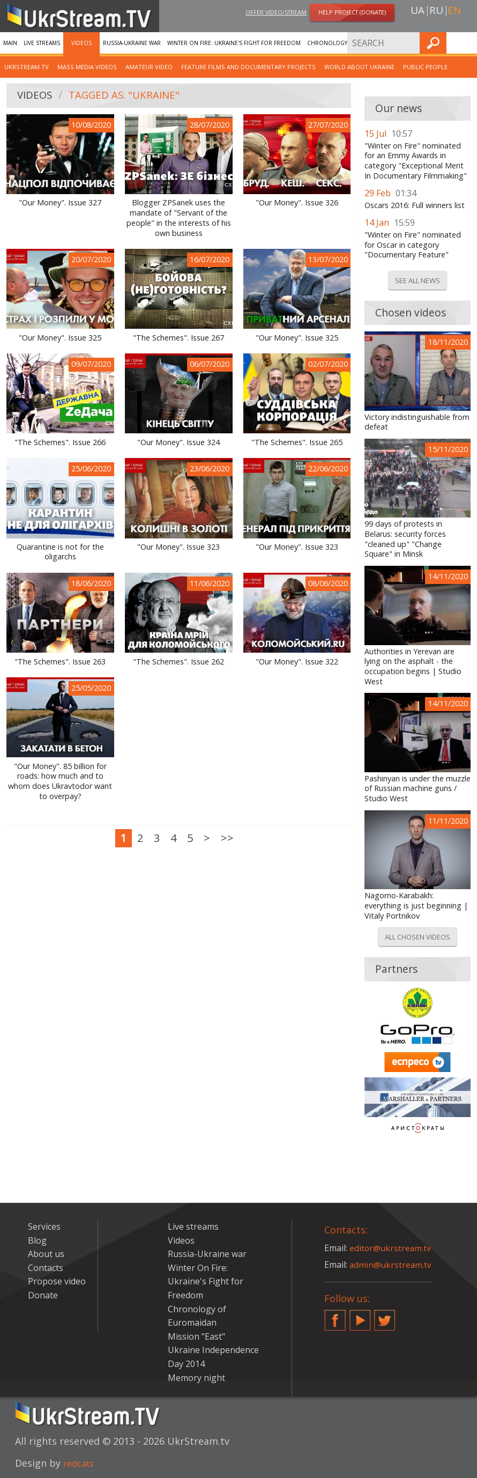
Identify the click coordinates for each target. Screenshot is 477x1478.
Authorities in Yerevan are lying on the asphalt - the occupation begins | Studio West (412, 666)
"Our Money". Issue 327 (60, 203)
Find (465, 42)
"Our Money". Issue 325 (60, 338)
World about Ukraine (359, 67)
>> (227, 838)
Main (10, 43)
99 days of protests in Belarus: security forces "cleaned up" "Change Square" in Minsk (405, 539)
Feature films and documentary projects (248, 67)
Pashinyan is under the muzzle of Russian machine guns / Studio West (417, 788)
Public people (425, 67)
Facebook (335, 1316)
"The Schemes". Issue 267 (178, 338)
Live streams (42, 43)
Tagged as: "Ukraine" (130, 95)
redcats (80, 1463)
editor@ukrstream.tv (391, 1248)
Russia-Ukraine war (132, 43)
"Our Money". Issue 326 (297, 203)
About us (46, 1254)
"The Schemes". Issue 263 (60, 662)
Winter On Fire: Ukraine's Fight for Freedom (234, 43)
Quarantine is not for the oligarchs (60, 552)
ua (417, 11)
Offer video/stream (276, 13)
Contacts (45, 1268)
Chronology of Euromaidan (351, 43)
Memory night (196, 1378)
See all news (417, 280)
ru (436, 11)
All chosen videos (417, 937)
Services (44, 1226)
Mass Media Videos (87, 67)
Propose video (57, 1281)
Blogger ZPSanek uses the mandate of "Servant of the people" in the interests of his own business (178, 218)
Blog (37, 1240)
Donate (43, 1295)
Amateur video (149, 67)
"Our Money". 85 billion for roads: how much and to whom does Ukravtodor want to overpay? (60, 781)
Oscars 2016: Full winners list (414, 205)
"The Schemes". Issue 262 (178, 662)
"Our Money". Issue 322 (297, 662)
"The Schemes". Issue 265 (296, 442)
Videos (81, 43)
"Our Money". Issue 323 (178, 547)
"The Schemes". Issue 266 (60, 442)
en (454, 11)
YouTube (360, 1316)
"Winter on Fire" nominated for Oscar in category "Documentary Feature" (412, 245)
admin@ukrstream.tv (391, 1264)
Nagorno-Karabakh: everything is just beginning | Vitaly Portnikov (416, 905)
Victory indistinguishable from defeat (416, 422)
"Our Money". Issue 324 (178, 442)
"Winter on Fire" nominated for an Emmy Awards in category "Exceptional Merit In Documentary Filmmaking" (415, 161)
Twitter (385, 1316)
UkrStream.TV (26, 67)
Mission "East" (196, 1336)
